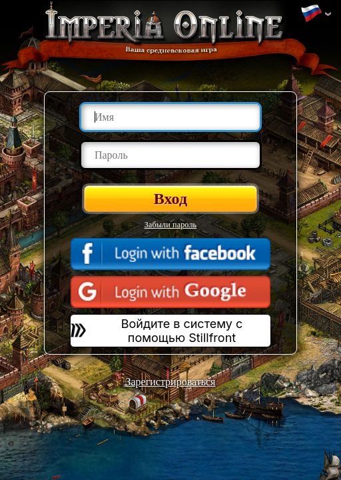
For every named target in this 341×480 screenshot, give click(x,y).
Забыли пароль (171, 224)
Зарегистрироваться (170, 381)
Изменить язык (311, 14)
